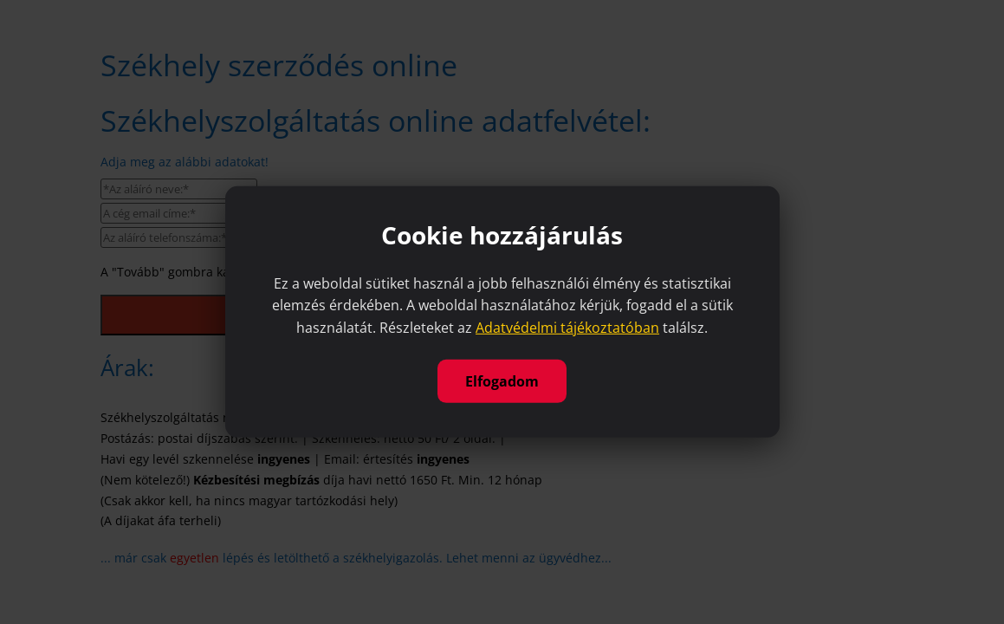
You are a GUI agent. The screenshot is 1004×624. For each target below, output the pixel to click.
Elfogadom (502, 381)
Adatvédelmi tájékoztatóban (567, 327)
